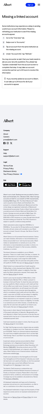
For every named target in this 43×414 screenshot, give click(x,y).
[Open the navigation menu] (39, 4)
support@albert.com (11, 156)
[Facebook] (4, 143)
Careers (6, 137)
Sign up (30, 5)
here (17, 353)
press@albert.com (10, 140)
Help (5, 153)
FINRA (11, 347)
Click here (18, 365)
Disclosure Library (10, 171)
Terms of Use (8, 166)
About (5, 134)
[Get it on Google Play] (25, 185)
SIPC (14, 347)
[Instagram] (8, 143)
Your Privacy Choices (11, 174)
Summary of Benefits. (12, 379)
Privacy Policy (8, 168)
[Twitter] (11, 143)
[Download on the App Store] (10, 185)
